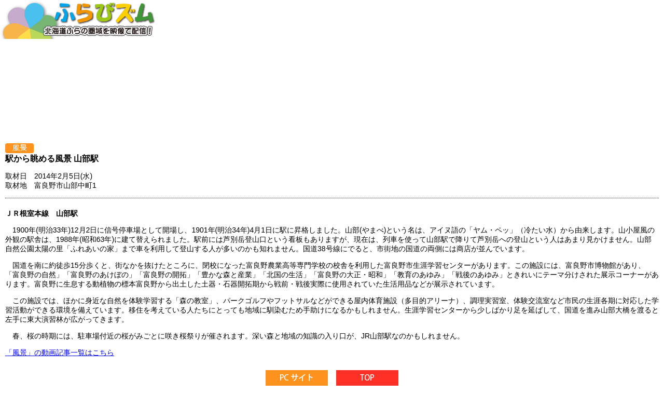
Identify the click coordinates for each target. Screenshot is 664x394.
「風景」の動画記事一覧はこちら (59, 352)
